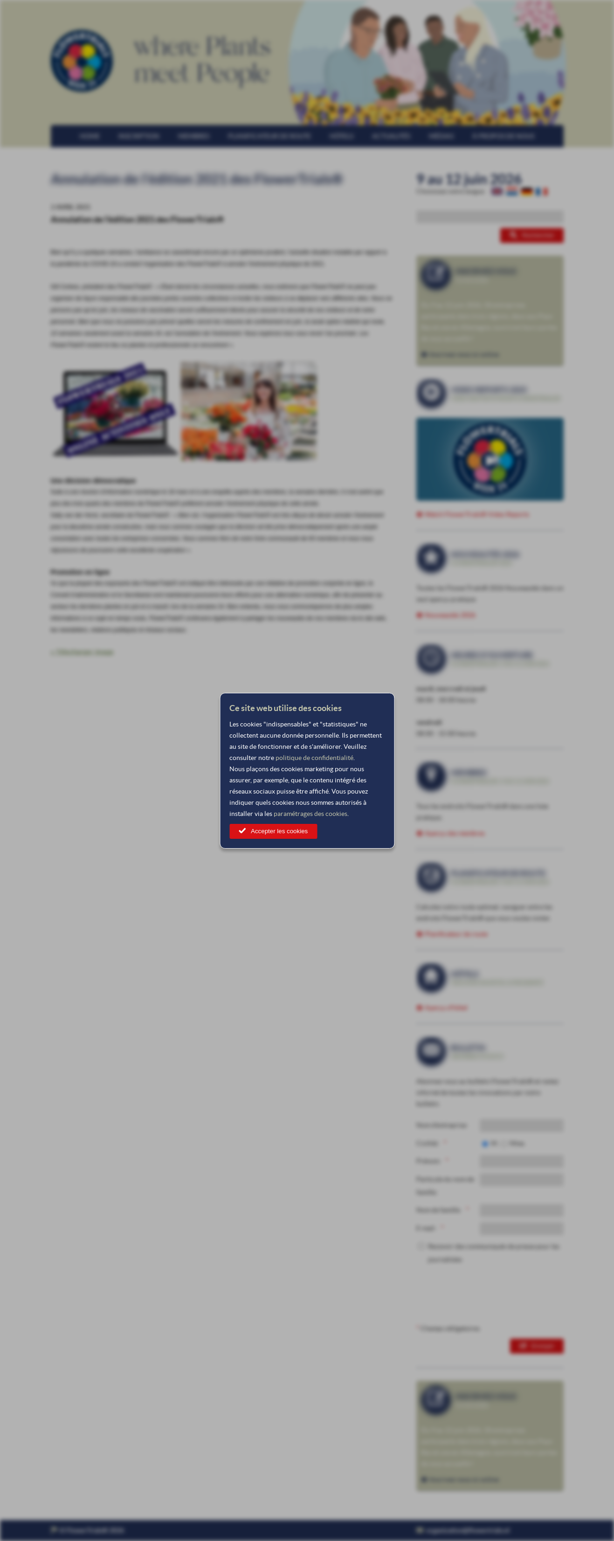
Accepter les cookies (279, 831)
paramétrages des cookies (310, 813)
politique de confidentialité (314, 757)
